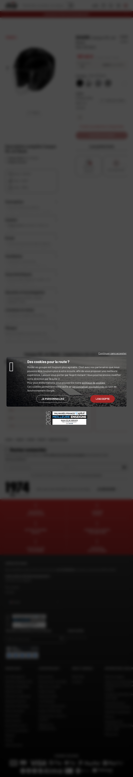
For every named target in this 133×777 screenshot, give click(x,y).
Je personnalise (52, 398)
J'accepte (102, 398)
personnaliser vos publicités (88, 386)
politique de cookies (93, 382)
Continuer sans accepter (112, 353)
